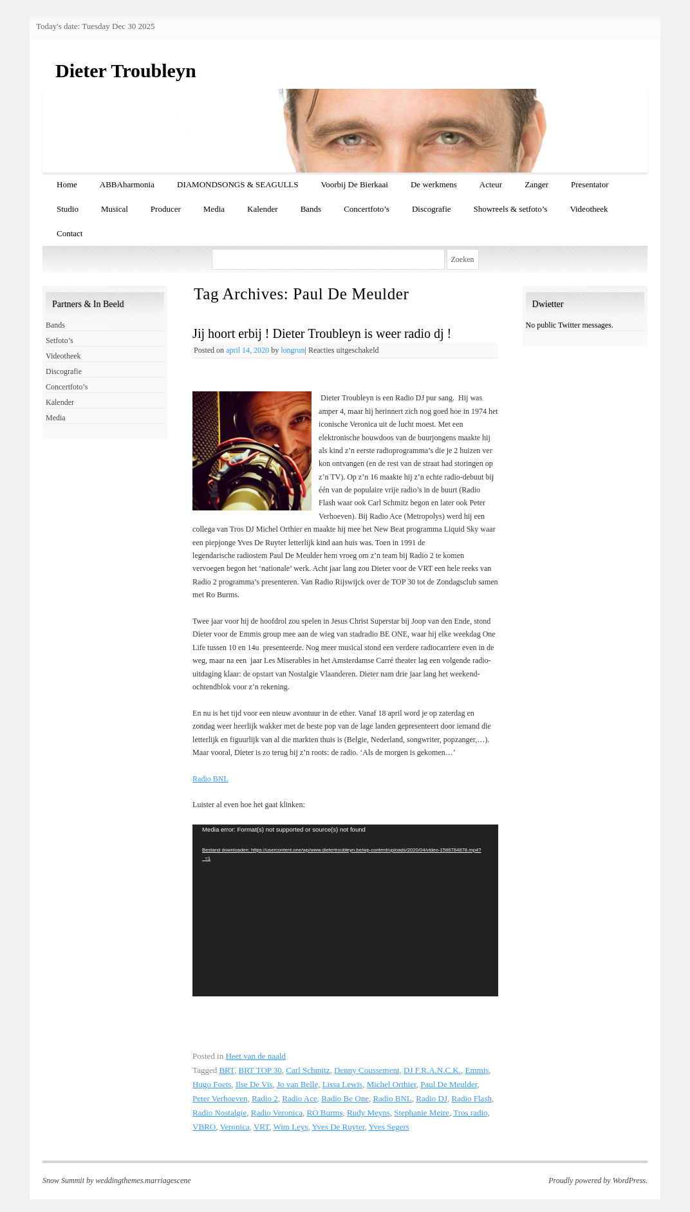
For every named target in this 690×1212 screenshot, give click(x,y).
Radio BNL (210, 778)
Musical (114, 209)
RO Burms (325, 1112)
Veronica (235, 1127)
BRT (226, 1070)
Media (214, 209)
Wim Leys (291, 1127)
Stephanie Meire (421, 1112)
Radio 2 (265, 1098)
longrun (292, 350)
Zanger (536, 184)
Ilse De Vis (254, 1084)
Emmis (477, 1070)
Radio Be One (345, 1098)
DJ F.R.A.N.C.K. (432, 1070)
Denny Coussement (366, 1070)
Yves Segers (389, 1127)
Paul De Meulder (448, 1084)
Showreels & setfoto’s (511, 209)
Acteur (491, 184)
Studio (68, 209)
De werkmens (434, 184)
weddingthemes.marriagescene (143, 1180)
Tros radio (470, 1112)
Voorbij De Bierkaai (354, 184)
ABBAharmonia (127, 184)
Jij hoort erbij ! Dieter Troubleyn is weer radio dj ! (321, 333)
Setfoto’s (59, 340)
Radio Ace (299, 1098)
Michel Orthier (391, 1084)
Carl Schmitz (308, 1070)
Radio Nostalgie (219, 1112)
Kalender (262, 209)
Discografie (431, 209)
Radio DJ (431, 1098)
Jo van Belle (297, 1084)
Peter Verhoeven (219, 1098)
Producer (166, 209)
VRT (261, 1127)
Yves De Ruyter (338, 1127)
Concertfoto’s (366, 209)
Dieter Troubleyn (125, 70)
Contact (69, 233)
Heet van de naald (255, 1056)
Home (67, 184)
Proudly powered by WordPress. (598, 1180)
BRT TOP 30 (259, 1070)
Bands (311, 209)
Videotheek (589, 209)
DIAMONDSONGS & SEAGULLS (238, 184)
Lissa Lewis (342, 1084)
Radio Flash (471, 1098)
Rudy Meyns (368, 1112)
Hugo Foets (211, 1084)
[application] (345, 910)
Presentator (589, 184)
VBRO (204, 1127)
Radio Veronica (277, 1112)
